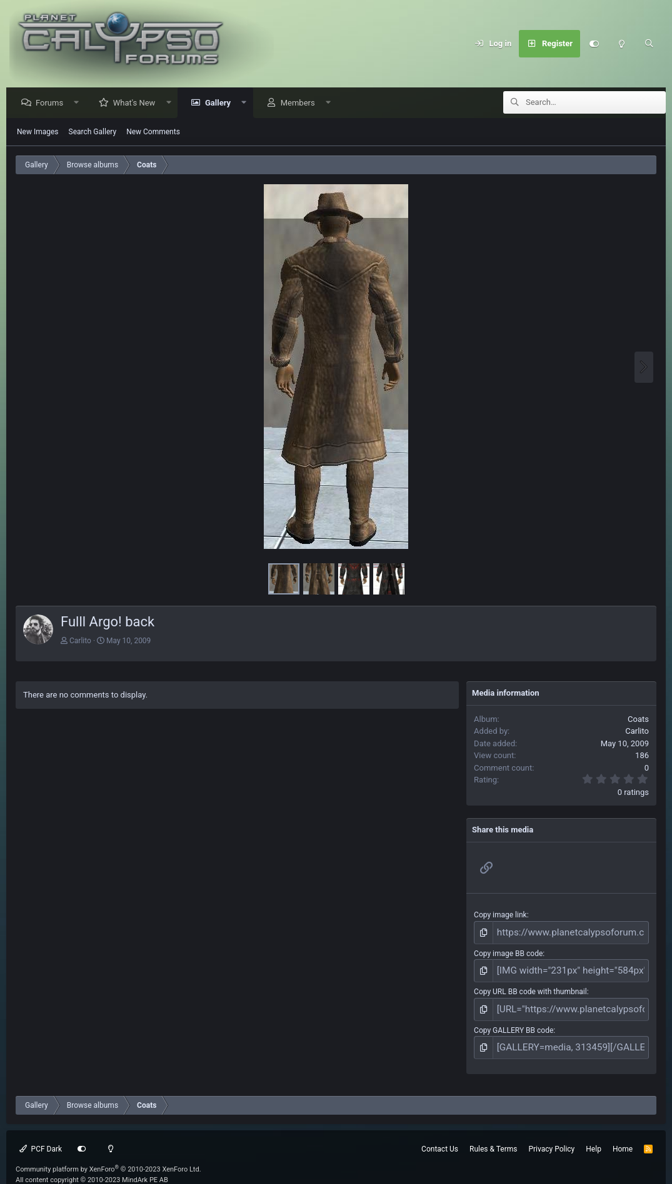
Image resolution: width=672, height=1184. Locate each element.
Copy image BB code (508, 951)
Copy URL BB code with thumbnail (530, 986)
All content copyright (92, 1168)
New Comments (153, 132)
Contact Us (439, 1137)
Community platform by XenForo (108, 1157)
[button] (80, 103)
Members (301, 103)
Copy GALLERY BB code (513, 1021)
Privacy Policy (551, 1137)
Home (623, 1137)
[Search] (649, 43)
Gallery (221, 103)
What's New (137, 103)
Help (593, 1137)
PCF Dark (40, 1137)
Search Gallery (93, 132)
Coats (638, 719)
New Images (38, 132)
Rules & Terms (493, 1137)
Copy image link (500, 915)
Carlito (80, 641)
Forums (52, 103)
